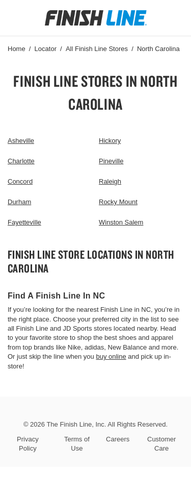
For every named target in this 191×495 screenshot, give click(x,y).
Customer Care (161, 443)
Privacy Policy (28, 443)
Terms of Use (77, 443)
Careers (117, 439)
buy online (111, 356)
